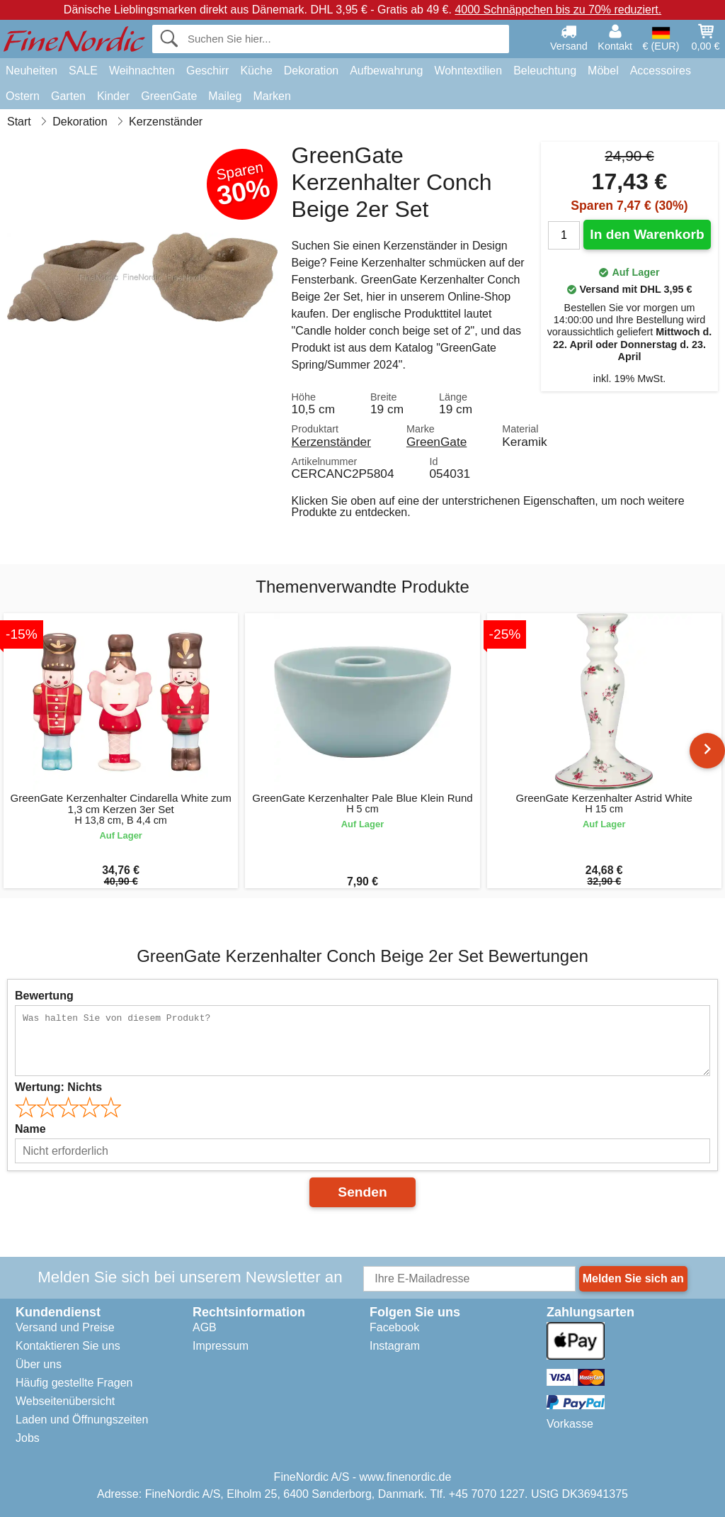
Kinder (113, 96)
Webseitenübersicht (65, 1401)
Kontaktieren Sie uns (68, 1346)
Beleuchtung (544, 71)
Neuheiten (31, 71)
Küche (256, 71)
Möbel (603, 71)
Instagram (395, 1346)
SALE (83, 71)
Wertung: (58, 1087)
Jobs (28, 1438)
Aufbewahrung (386, 71)
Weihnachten (142, 71)
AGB (205, 1327)
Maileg (224, 96)
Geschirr (207, 71)
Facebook (394, 1327)
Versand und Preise (65, 1327)
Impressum (221, 1346)
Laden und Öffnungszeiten (82, 1420)
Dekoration (311, 71)
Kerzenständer (331, 442)
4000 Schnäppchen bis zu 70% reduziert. (558, 10)
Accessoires (660, 71)
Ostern (23, 96)
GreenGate (169, 96)
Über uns (39, 1364)
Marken (271, 96)
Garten (68, 96)
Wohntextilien (468, 71)
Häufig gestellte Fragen (74, 1383)
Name (30, 1129)
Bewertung (44, 996)
